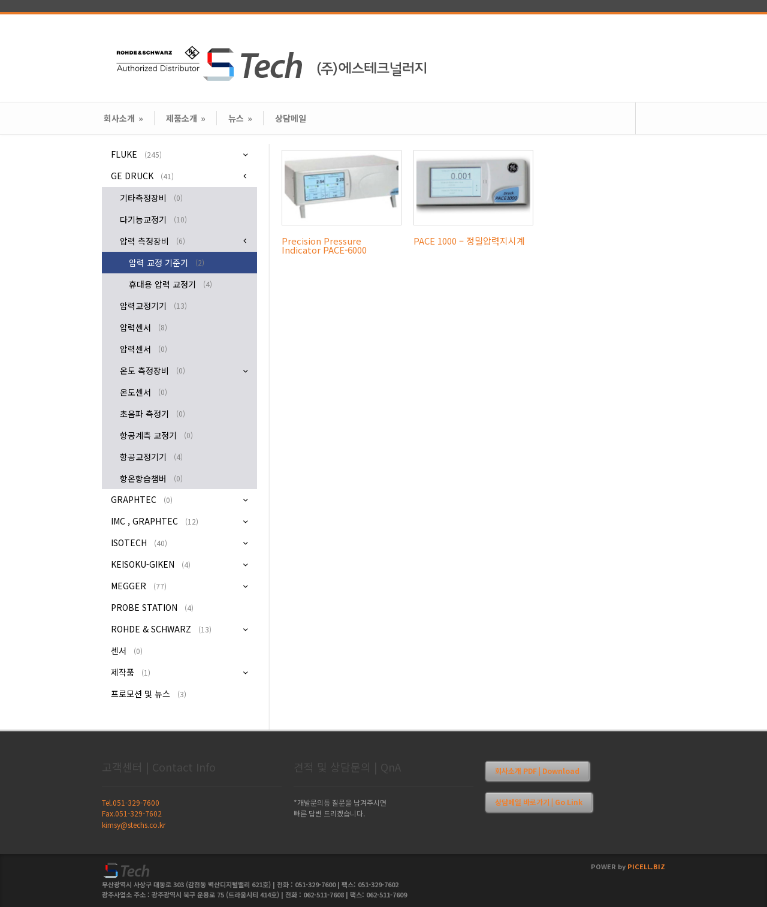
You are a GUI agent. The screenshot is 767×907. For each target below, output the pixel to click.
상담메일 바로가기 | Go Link (538, 802)
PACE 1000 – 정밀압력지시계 (469, 240)
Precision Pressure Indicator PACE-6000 (324, 245)
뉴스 (240, 118)
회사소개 (123, 118)
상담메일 (290, 118)
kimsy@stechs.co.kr (133, 824)
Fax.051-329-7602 (132, 813)
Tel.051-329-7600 (130, 802)
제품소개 (186, 118)
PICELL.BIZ (646, 866)
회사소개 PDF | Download (537, 771)
